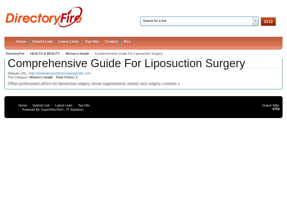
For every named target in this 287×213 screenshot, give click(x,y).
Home (21, 42)
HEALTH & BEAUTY (45, 53)
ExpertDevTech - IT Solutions (62, 109)
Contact (111, 42)
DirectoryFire (15, 53)
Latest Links (68, 42)
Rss (127, 42)
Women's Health (77, 53)
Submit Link (42, 42)
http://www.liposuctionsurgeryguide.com (60, 73)
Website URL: (18, 73)
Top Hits (92, 42)
